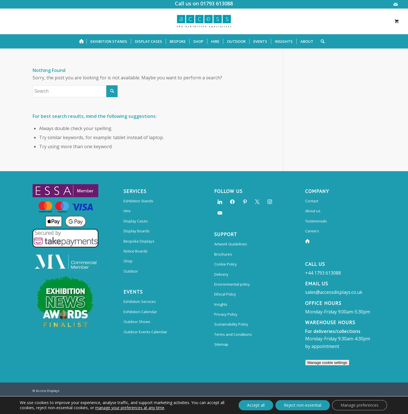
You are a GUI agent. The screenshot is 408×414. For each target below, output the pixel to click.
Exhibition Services (140, 301)
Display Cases (136, 221)
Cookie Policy (225, 264)
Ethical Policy (225, 294)
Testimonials (316, 221)
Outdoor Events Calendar (145, 331)
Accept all (256, 405)
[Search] (320, 41)
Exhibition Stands (138, 200)
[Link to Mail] (395, 4)
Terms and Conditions (233, 334)
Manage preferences (360, 405)
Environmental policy (232, 284)
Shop (128, 261)
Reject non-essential (302, 405)
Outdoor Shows (137, 321)
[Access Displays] (204, 21)
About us (312, 210)
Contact (311, 200)
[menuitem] (82, 41)
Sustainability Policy (231, 324)
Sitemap (221, 344)
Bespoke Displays (139, 241)
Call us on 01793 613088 (204, 3)
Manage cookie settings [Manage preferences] (327, 362)
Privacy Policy (225, 314)
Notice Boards (136, 251)
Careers (312, 230)
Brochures (223, 254)
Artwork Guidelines (230, 244)
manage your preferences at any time (129, 407)
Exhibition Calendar (140, 311)
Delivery (221, 274)
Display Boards (137, 230)
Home (308, 241)
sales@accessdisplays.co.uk (333, 292)
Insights (221, 304)
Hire (127, 210)
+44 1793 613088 (323, 273)
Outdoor (131, 271)
